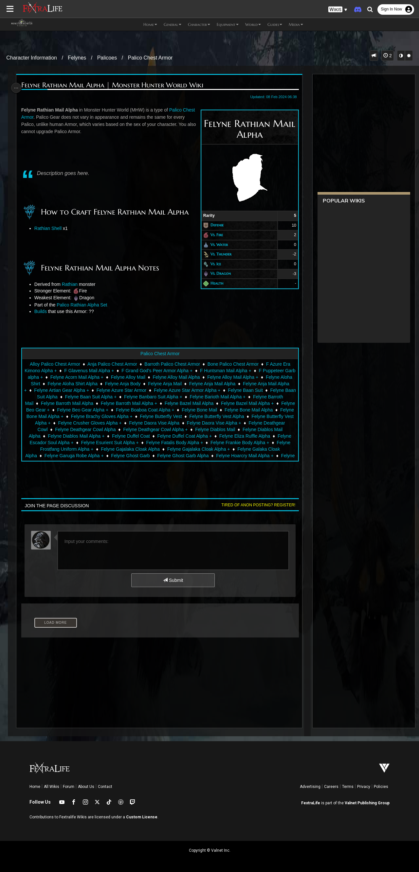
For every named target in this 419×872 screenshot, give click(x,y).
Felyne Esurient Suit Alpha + (145, 442)
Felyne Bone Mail (250, 409)
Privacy (363, 786)
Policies (381, 786)
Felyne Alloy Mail (139, 377)
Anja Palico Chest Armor (112, 364)
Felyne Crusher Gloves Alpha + (144, 423)
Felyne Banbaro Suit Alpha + (195, 396)
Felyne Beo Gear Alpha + (134, 409)
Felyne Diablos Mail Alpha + (105, 436)
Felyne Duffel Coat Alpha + (214, 436)
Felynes (77, 57)
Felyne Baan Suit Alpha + (132, 396)
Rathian (71, 284)
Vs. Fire (214, 234)
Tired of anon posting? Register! (256, 505)
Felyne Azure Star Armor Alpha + (214, 390)
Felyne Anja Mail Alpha (225, 383)
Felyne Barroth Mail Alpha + (173, 403)
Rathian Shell (49, 228)
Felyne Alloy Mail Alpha (187, 377)
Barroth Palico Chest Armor (172, 364)
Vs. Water (216, 244)
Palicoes (107, 57)
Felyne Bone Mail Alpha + (96, 416)
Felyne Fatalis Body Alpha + (210, 442)
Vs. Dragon (218, 273)
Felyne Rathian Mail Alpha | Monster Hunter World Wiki (114, 85)
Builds (42, 311)
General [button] (172, 24)
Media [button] (296, 24)
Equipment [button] (228, 24)
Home (34, 786)
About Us (86, 786)
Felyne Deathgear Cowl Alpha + (192, 429)
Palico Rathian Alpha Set (84, 304)
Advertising (310, 786)
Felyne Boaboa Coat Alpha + (196, 409)
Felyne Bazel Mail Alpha (233, 403)
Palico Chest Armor (150, 57)
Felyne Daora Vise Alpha (209, 423)
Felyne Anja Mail (177, 383)
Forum (68, 786)
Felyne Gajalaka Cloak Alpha (155, 449)
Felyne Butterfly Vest (219, 416)
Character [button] (199, 24)
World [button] (253, 24)
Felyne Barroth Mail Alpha (111, 403)
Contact (105, 786)
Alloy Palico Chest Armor (54, 364)
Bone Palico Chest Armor (232, 364)
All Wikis (51, 786)
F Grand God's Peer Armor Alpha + (162, 370)
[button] (338, 9)
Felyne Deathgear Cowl (60, 429)
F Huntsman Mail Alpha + (231, 370)
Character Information (31, 57)
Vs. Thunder (218, 254)
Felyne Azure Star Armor (149, 390)
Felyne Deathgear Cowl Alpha (122, 429)
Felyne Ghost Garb (149, 455)
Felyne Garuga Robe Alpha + (92, 455)
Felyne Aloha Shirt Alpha (85, 383)
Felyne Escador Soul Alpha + (79, 442)
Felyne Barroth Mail (57, 403)
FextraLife (310, 803)
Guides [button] (274, 24)
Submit (173, 580)
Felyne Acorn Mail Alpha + (88, 377)
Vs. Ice (213, 263)
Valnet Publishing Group (367, 803)
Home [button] (150, 24)
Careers (331, 786)
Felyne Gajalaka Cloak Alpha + (223, 449)
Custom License (141, 817)
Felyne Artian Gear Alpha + (89, 390)
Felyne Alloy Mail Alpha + (244, 377)
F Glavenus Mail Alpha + (94, 370)
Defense (214, 225)
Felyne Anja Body (135, 383)
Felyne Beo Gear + (81, 409)
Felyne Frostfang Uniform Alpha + (84, 449)
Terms (348, 786)
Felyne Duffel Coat (160, 436)
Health (214, 283)
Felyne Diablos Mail (252, 429)
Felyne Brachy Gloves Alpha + (160, 416)
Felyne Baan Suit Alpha (75, 396)
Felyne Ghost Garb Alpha (201, 455)
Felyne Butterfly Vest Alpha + (75, 423)
